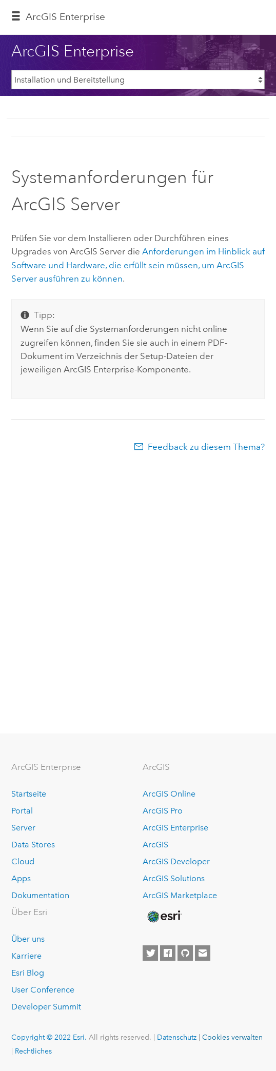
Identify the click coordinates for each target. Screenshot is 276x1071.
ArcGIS (155, 844)
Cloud (22, 861)
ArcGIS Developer (176, 861)
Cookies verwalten (232, 1037)
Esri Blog (27, 973)
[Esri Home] (164, 916)
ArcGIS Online (169, 794)
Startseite (28, 794)
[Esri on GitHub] (185, 953)
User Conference (42, 990)
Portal (22, 811)
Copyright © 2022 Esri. (49, 1037)
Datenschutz (176, 1037)
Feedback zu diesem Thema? (206, 447)
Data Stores (33, 844)
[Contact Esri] (202, 953)
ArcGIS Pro (163, 811)
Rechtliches (33, 1051)
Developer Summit (46, 1007)
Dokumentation (40, 895)
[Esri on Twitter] (150, 953)
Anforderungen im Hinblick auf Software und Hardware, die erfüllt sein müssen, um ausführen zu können (138, 265)
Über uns (28, 939)
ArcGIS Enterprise (65, 17)
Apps (21, 878)
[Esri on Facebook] (167, 953)
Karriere (26, 956)
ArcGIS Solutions (174, 878)
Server (23, 827)
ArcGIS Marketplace (180, 895)
